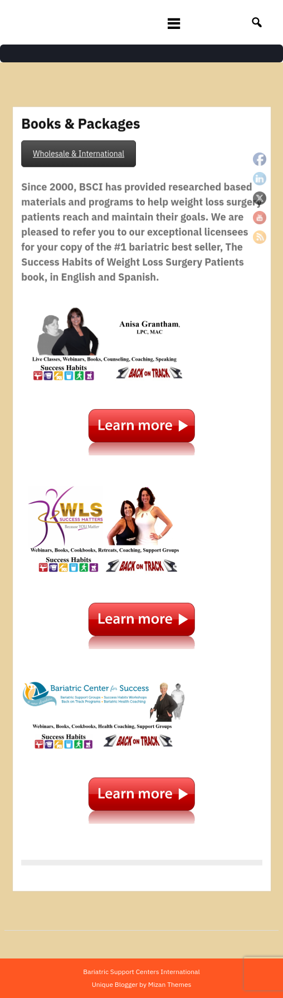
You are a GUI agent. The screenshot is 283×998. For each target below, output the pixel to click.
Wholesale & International (79, 159)
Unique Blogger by (142, 984)
